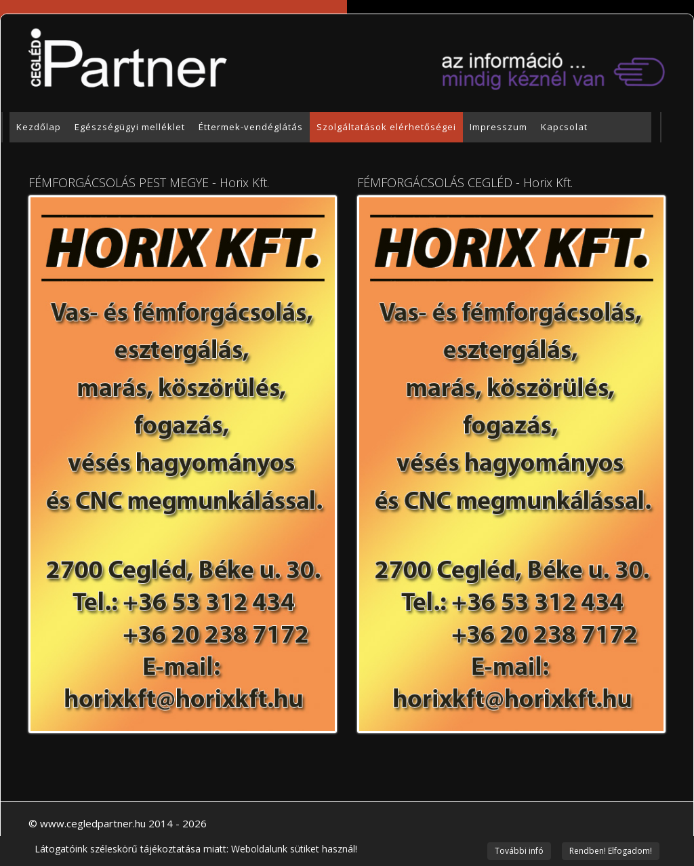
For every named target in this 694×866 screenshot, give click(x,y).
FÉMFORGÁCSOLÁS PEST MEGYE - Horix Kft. (148, 182)
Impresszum (498, 127)
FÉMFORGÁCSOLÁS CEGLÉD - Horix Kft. (465, 182)
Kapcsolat (564, 127)
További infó (519, 851)
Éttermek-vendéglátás (251, 127)
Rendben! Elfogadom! (610, 851)
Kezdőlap (38, 127)
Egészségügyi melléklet (130, 127)
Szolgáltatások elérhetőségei (386, 127)
